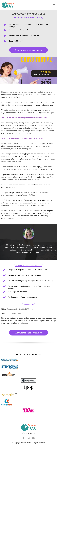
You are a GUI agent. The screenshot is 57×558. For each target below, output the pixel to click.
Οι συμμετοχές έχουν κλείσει (28, 50)
